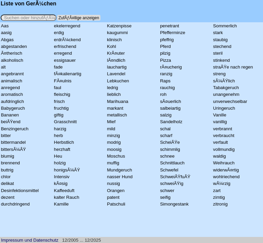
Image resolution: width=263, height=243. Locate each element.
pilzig (165, 53)
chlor (6, 176)
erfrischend (65, 46)
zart (216, 190)
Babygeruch (13, 108)
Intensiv (62, 176)
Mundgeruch (119, 169)
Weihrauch (223, 162)
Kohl (111, 46)
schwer (167, 190)
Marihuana (117, 101)
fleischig (62, 94)
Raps (165, 80)
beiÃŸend (11, 121)
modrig (114, 142)
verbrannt (222, 128)
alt (3, 67)
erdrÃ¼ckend (67, 39)
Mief (111, 121)
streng (219, 73)
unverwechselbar (230, 101)
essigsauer (65, 60)
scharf (166, 135)
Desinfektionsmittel (20, 190)
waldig (219, 156)
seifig (165, 197)
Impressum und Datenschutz (29, 240)
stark (218, 32)
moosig (114, 149)
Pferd (165, 46)
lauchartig (117, 67)
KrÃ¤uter (116, 53)
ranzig (166, 73)
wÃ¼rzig (221, 183)
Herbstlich (64, 142)
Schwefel (169, 169)
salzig (165, 114)
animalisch (11, 80)
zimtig (219, 197)
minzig (113, 135)
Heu (58, 156)
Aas (5, 25)
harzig (60, 128)
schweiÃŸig (171, 183)
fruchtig (61, 108)
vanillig (220, 121)
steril (217, 53)
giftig (59, 114)
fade (58, 67)
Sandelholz (171, 121)
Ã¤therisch (11, 53)
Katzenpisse (119, 25)
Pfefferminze (172, 32)
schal (165, 128)
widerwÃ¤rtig (226, 169)
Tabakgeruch (226, 87)
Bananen (10, 114)
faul (58, 87)
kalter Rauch (66, 197)
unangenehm (226, 94)
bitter (6, 135)
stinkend (221, 60)
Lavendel (116, 73)
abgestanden (14, 46)
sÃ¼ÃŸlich (224, 80)
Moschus (116, 156)
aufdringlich (12, 101)
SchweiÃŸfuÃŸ (175, 176)
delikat (7, 183)
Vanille (219, 114)
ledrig (112, 87)
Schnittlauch (172, 162)
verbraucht (223, 135)
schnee (167, 156)
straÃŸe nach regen (233, 67)
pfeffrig (167, 39)
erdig (59, 32)
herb (58, 135)
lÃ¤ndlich (116, 60)
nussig (113, 183)
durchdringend (15, 204)
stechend (222, 46)
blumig (7, 156)
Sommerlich (225, 25)
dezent (8, 197)
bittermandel (13, 142)
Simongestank (174, 204)
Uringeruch (224, 108)
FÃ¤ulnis (63, 80)
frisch (59, 101)
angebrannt (12, 73)
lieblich (114, 94)
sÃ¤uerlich (170, 101)
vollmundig (224, 149)
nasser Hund (120, 176)
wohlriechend (226, 176)
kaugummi (117, 32)
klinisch (114, 39)
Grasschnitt (65, 121)
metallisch (117, 114)
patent (113, 197)
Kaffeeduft (64, 190)
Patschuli (116, 204)
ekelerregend (67, 25)
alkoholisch (12, 60)
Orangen (116, 190)
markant (115, 108)
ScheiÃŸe (170, 142)
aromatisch (12, 94)
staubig (220, 39)
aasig (6, 32)
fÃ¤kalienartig (67, 73)
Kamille (61, 204)
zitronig (220, 204)
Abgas (7, 39)
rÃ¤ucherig (171, 67)
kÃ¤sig (61, 183)
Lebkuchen (118, 80)
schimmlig (170, 149)
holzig (60, 162)
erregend (63, 53)
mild (111, 128)
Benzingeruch (15, 128)
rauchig (167, 87)
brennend (10, 162)
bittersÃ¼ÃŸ (13, 149)
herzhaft (62, 149)
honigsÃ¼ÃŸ (67, 169)
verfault (220, 142)
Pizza (165, 60)
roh (163, 94)
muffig (113, 162)
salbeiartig (170, 108)
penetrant (169, 25)
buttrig (7, 169)
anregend (10, 87)
